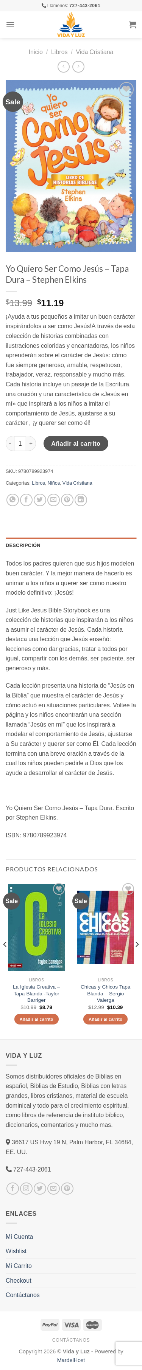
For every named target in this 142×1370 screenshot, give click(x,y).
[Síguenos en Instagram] (26, 1188)
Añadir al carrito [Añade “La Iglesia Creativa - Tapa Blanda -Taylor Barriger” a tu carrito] (36, 1019)
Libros (59, 52)
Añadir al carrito (75, 443)
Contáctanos (23, 1295)
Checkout (18, 1280)
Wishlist (16, 1251)
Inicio (36, 52)
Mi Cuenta (19, 1236)
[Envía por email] (53, 500)
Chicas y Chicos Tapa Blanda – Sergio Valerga (105, 993)
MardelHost (71, 1360)
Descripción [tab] (23, 545)
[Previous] (5, 959)
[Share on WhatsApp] (12, 500)
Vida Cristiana (95, 52)
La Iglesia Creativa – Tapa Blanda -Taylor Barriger (36, 993)
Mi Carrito (19, 1266)
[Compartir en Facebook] (26, 500)
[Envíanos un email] (53, 1188)
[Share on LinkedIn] (81, 500)
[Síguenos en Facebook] (12, 1188)
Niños (54, 482)
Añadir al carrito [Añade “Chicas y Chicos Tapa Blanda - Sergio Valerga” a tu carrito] (105, 1019)
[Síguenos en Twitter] (40, 1188)
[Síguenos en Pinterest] (67, 1188)
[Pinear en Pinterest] (67, 500)
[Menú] (10, 24)
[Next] (136, 959)
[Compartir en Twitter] (40, 500)
